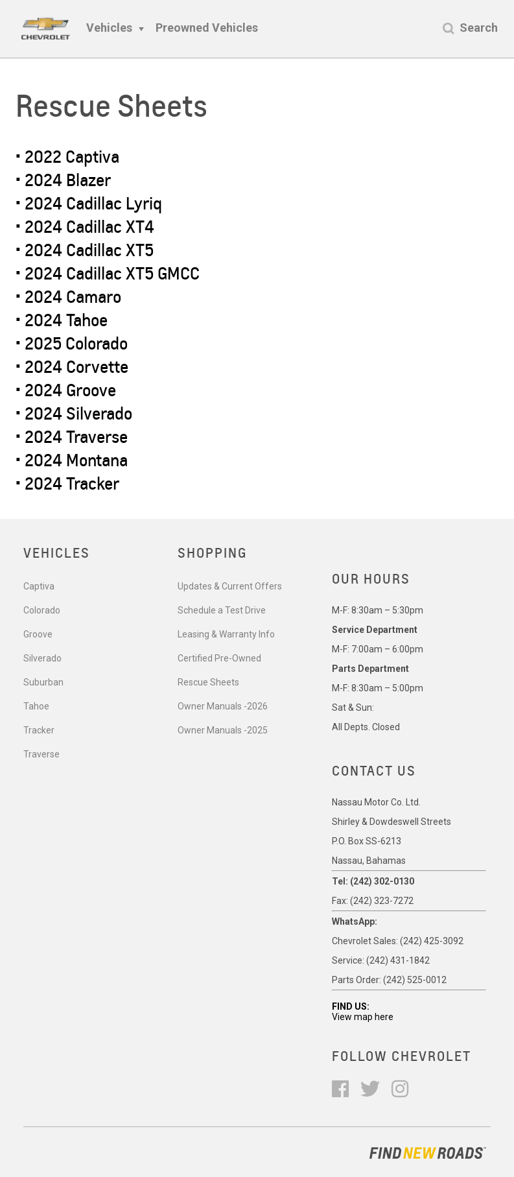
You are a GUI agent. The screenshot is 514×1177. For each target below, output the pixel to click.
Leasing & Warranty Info (226, 634)
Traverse (41, 754)
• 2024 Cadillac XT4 (85, 226)
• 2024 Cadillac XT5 (85, 250)
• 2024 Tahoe (62, 320)
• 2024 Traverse (72, 436)
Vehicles (109, 27)
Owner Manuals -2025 (223, 730)
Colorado (41, 610)
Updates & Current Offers (230, 586)
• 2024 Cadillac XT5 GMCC (108, 273)
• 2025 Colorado (72, 343)
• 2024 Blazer (63, 180)
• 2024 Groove (66, 390)
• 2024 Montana (72, 460)
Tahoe (36, 706)
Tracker (38, 730)
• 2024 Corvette (72, 366)
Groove (38, 634)
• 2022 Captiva (67, 156)
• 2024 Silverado (74, 413)
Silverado (42, 658)
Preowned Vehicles (207, 27)
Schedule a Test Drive (222, 610)
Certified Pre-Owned (219, 658)
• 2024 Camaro (68, 296)
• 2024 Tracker (67, 483)
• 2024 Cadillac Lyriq (89, 203)
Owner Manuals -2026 (223, 706)
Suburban (43, 682)
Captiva (38, 586)
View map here (362, 1017)
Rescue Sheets (208, 682)
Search (479, 27)
